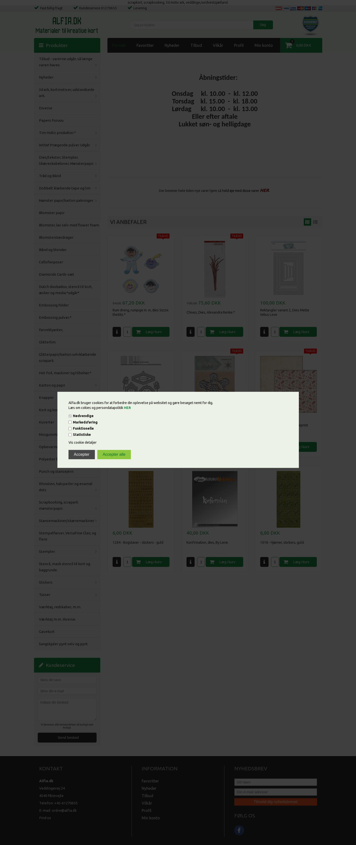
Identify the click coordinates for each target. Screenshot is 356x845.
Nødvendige (83, 416)
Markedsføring (85, 422)
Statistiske (82, 435)
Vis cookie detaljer (82, 443)
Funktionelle (83, 428)
